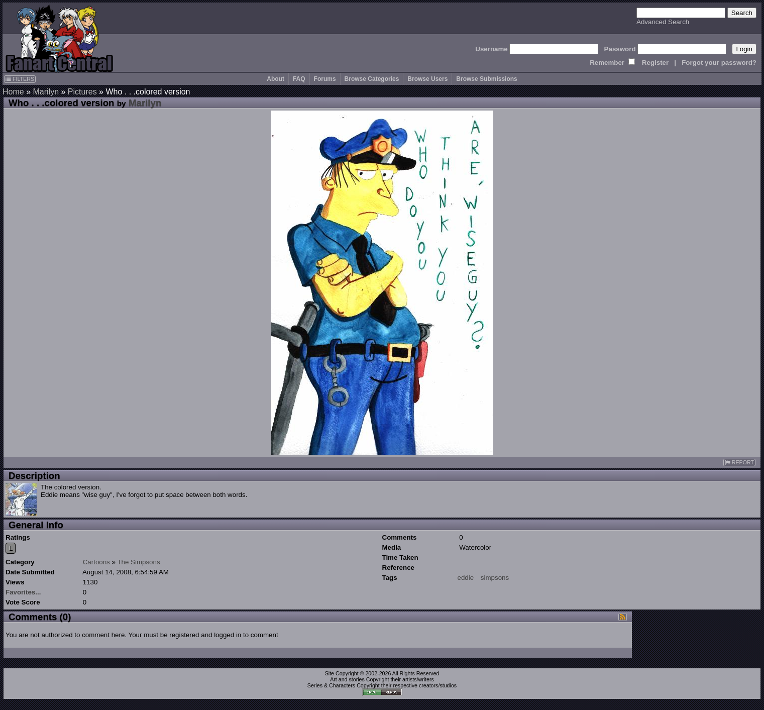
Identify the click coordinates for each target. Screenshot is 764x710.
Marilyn (46, 91)
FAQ (299, 78)
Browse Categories (372, 78)
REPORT (739, 462)
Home (13, 91)
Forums (325, 78)
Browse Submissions (486, 78)
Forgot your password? (719, 62)
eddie (466, 577)
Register (655, 62)
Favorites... (23, 592)
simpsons (495, 577)
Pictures (82, 91)
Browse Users (427, 78)
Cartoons (96, 562)
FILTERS (20, 79)
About (275, 78)
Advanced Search (662, 22)
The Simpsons (138, 562)
